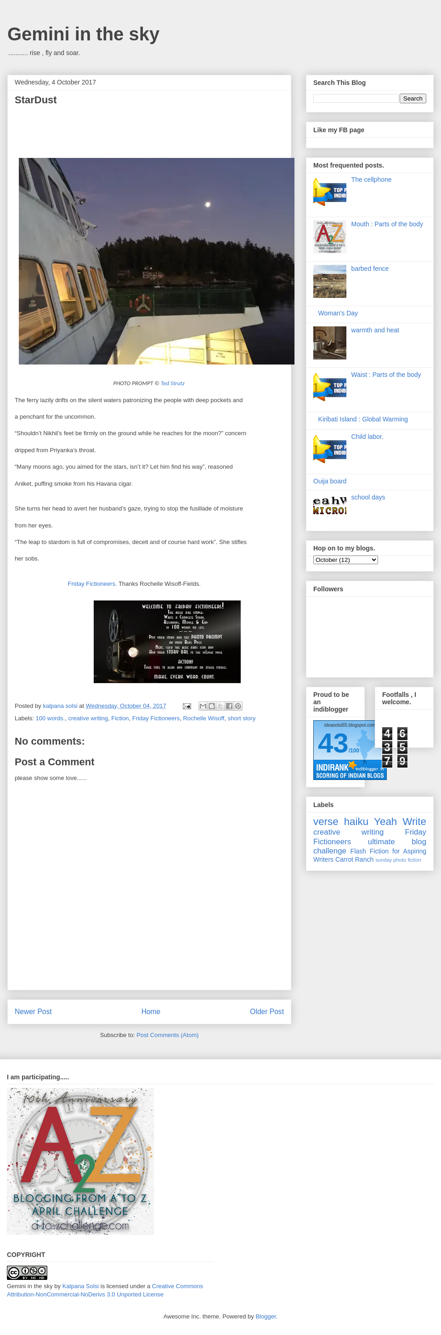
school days (368, 497)
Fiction (120, 718)
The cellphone (371, 179)
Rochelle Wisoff (203, 718)
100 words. (50, 718)
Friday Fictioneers (156, 718)
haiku (356, 821)
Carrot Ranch (354, 859)
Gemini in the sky (83, 34)
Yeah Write (400, 821)
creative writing (88, 718)
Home (151, 1011)
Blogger (265, 1316)
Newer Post (33, 1011)
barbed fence (370, 268)
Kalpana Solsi (80, 1286)
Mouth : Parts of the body (387, 224)
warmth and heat (375, 330)
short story (242, 718)
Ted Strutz (173, 383)
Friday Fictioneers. (92, 583)
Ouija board (329, 481)
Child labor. (367, 436)
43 (333, 743)
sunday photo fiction (398, 860)
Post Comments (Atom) (167, 1035)
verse (326, 821)
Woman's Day (338, 313)
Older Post (267, 1011)
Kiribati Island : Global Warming (363, 419)
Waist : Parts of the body (386, 374)
